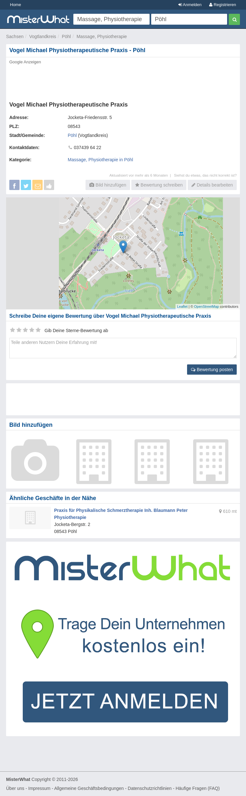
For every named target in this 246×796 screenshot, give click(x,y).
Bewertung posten (212, 369)
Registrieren (222, 4)
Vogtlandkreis (42, 36)
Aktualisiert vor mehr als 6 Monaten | (141, 175)
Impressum (39, 788)
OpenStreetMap (206, 306)
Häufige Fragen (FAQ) (198, 788)
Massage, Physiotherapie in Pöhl (100, 159)
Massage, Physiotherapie (102, 36)
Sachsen (14, 36)
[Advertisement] (123, 81)
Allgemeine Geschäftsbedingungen (89, 788)
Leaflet (182, 306)
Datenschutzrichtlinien (150, 788)
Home (15, 4)
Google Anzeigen (25, 62)
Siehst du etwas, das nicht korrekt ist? (205, 175)
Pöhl (66, 36)
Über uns (15, 788)
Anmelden (189, 4)
